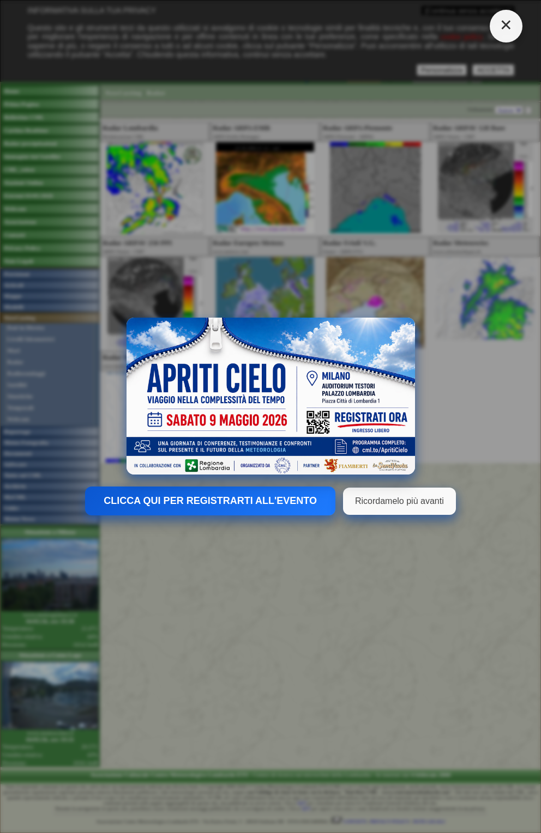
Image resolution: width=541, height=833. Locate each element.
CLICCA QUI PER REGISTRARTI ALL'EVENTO (210, 500)
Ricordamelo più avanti (399, 501)
